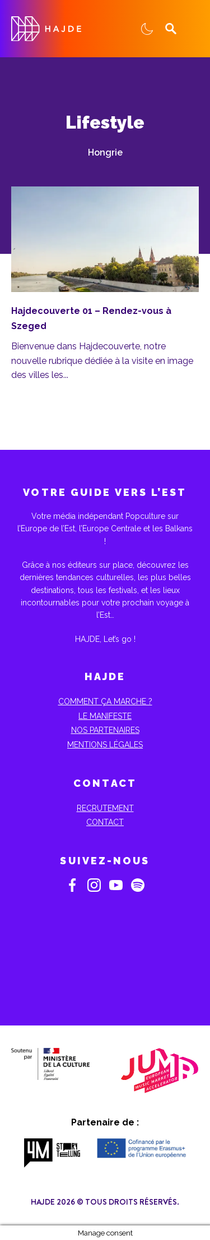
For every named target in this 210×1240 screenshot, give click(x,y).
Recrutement (105, 808)
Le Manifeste (105, 716)
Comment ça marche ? (105, 701)
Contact (105, 822)
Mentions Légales (105, 744)
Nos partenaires (105, 730)
